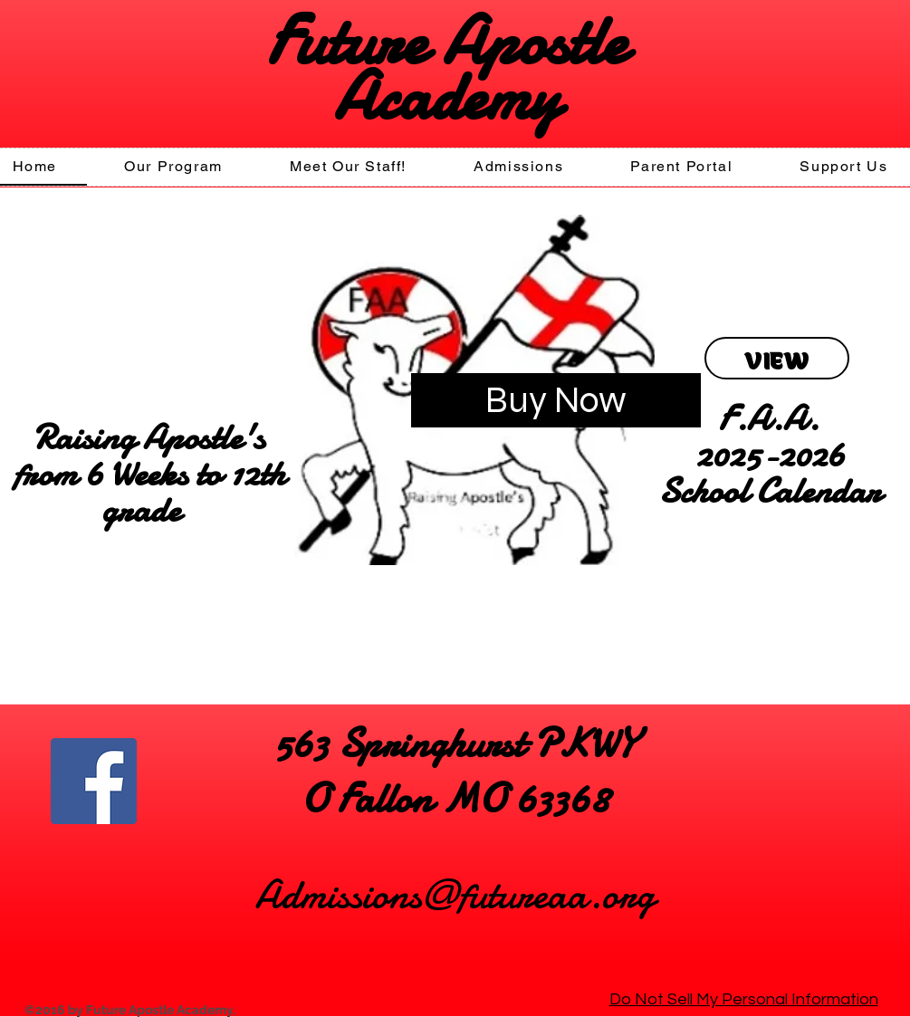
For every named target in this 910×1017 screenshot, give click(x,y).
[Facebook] (94, 781)
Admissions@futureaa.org (455, 894)
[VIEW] (776, 358)
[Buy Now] (556, 400)
